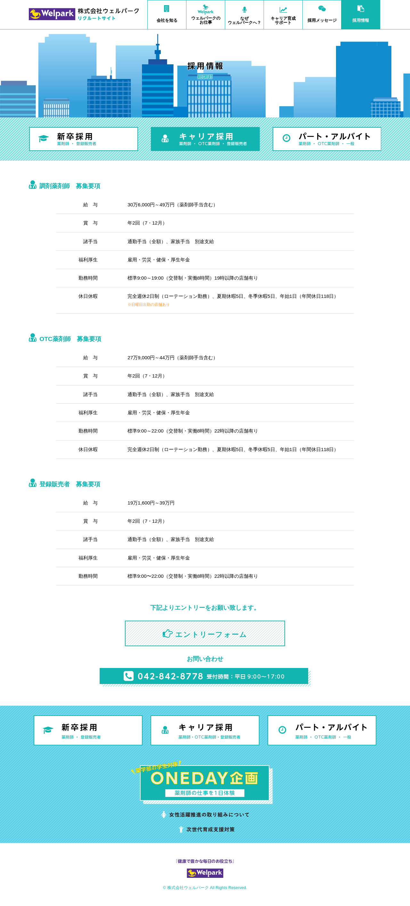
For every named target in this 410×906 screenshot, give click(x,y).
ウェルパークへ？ (244, 12)
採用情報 (360, 11)
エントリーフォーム (211, 635)
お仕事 (205, 12)
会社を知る (167, 11)
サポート (283, 12)
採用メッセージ (322, 11)
